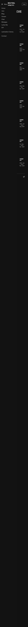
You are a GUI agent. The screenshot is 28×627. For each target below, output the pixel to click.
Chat (3, 19)
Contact (4, 36)
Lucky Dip (4, 25)
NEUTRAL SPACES (11, 4)
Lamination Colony (7, 32)
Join (24, 4)
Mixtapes (4, 22)
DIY (2, 27)
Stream (3, 16)
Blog (2, 14)
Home (3, 8)
